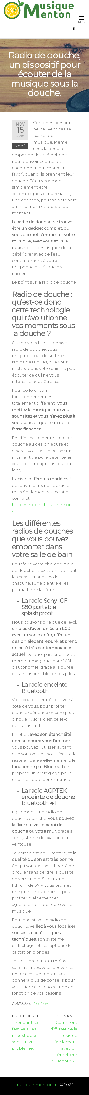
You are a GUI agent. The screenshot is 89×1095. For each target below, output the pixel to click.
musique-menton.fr (35, 1084)
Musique (40, 1004)
